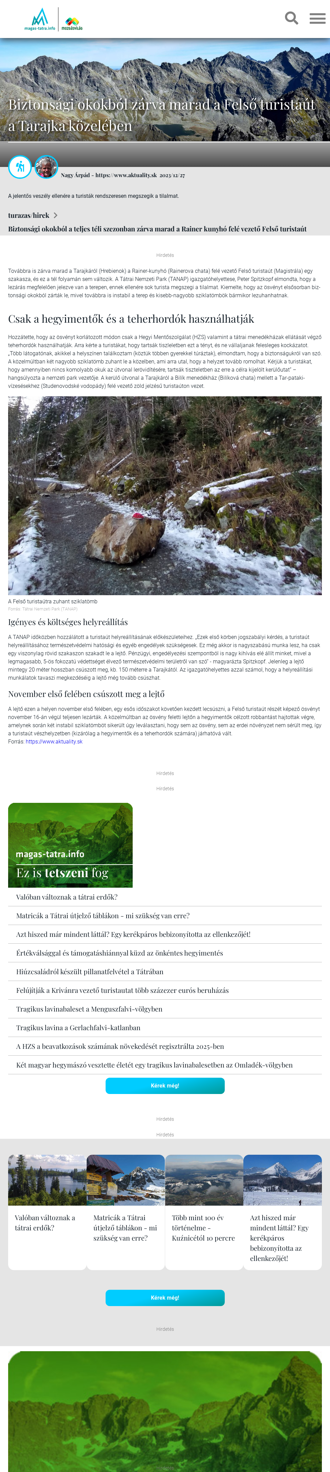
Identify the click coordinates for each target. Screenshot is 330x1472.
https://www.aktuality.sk (54, 741)
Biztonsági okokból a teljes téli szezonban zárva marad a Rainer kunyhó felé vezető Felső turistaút (157, 228)
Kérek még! (165, 1085)
